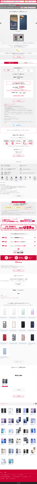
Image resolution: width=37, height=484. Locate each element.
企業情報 (14, 1)
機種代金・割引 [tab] (11, 62)
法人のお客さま (18, 1)
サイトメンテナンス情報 (24, 476)
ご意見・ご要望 (2, 478)
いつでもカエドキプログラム (17, 82)
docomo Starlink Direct (7, 174)
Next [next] (36, 23)
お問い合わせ (7, 478)
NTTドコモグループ (12, 478)
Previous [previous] (0, 23)
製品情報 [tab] (25, 62)
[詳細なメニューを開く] (35, 1)
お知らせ (11, 1)
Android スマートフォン (4, 403)
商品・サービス (7, 1)
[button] (18, 237)
